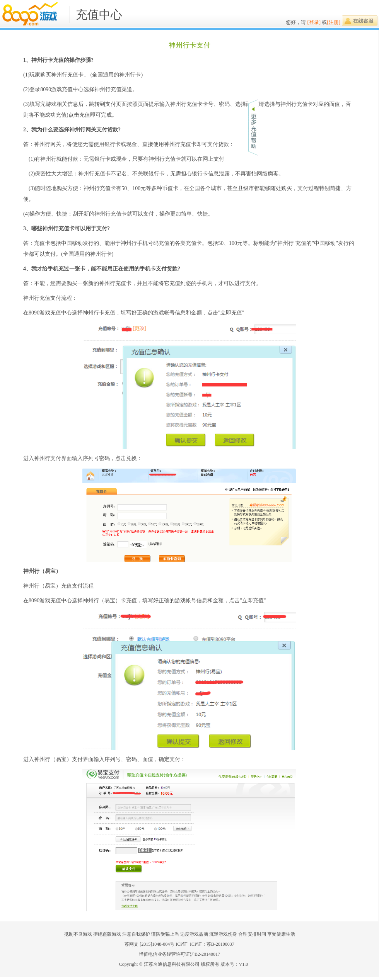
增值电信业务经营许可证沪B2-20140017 (179, 954)
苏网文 (131, 944)
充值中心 (99, 14)
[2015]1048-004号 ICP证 (165, 944)
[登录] (314, 22)
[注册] (333, 22)
